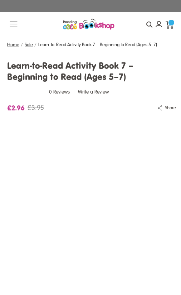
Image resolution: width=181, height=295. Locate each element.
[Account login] (159, 24)
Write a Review (93, 92)
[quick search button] (149, 24)
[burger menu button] (13, 24)
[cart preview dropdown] (169, 24)
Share (170, 108)
